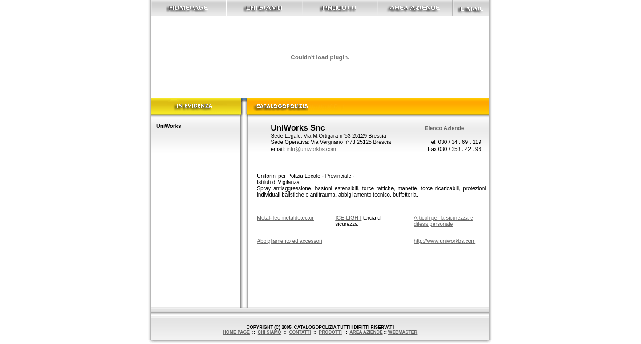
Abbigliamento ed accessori (289, 241)
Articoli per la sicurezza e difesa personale (443, 221)
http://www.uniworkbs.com (444, 241)
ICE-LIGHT (348, 218)
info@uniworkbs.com (312, 149)
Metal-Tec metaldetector (285, 218)
